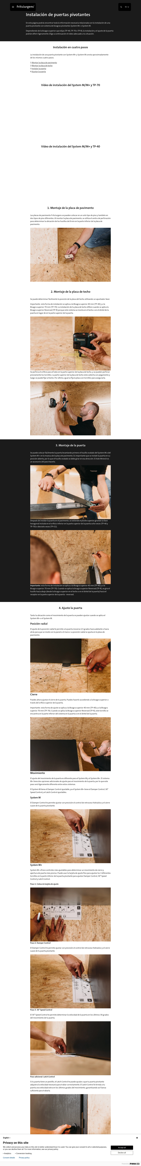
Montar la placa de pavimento (44, 62)
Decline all (122, 1153)
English (7, 1138)
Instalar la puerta (39, 68)
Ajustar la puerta (39, 71)
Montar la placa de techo (42, 65)
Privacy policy (24, 1158)
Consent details (9, 1158)
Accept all (122, 1148)
